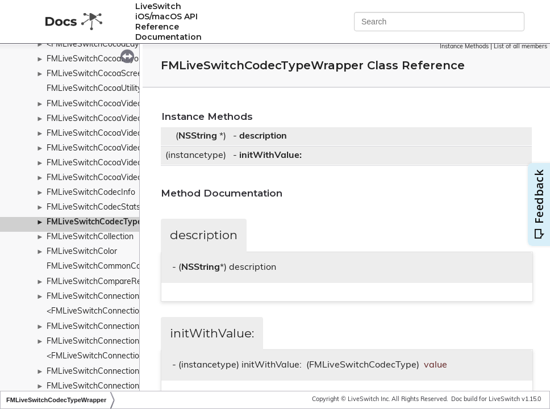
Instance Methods (464, 47)
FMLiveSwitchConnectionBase (102, 327)
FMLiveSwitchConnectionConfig (105, 372)
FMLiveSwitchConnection (93, 297)
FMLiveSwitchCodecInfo (91, 193)
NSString (197, 136)
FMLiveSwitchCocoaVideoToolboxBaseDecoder (133, 104)
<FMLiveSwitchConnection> (97, 311)
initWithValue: (270, 155)
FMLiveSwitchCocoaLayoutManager (112, 59)
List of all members (520, 47)
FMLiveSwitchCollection (90, 237)
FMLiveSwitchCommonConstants (107, 266)
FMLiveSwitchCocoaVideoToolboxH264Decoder (133, 134)
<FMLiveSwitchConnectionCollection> (115, 356)
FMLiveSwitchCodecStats (93, 207)
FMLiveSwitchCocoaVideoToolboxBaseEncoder (132, 119)
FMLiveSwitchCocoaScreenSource (109, 74)
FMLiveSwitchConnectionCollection (111, 341)
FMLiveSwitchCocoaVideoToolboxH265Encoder (133, 178)
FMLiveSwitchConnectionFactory (106, 386)
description (263, 136)
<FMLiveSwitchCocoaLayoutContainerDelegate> (135, 44)
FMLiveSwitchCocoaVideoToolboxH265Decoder (133, 163)
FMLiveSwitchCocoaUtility (94, 89)
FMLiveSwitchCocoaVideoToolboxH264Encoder (133, 148)
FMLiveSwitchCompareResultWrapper (117, 282)
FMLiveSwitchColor (82, 252)
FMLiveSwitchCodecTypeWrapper (111, 222)
